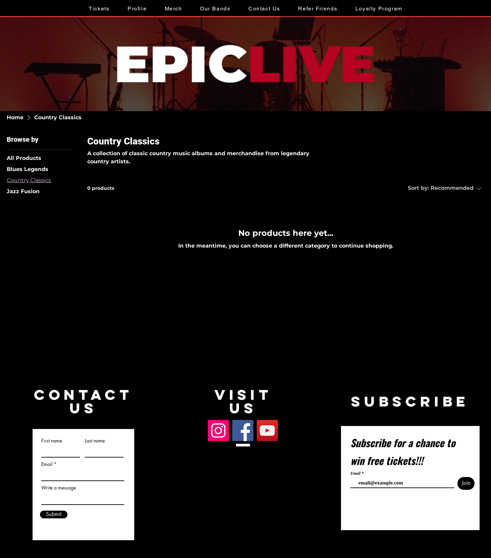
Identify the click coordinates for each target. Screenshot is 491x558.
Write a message (58, 487)
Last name (95, 440)
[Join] (466, 483)
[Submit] (53, 514)
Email (46, 464)
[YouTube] (267, 430)
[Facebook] (242, 430)
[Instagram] (218, 430)
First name (51, 440)
